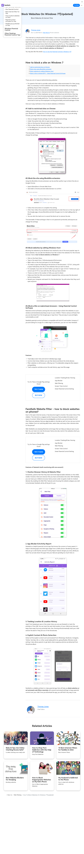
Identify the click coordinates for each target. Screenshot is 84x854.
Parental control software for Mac (10, 20)
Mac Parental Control (11, 9)
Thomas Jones (36, 30)
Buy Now (38, 395)
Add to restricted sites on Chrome (40, 67)
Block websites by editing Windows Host (42, 71)
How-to (9, 795)
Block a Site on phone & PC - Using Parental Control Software (49, 73)
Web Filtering (46, 32)
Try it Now (38, 389)
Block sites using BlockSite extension (41, 69)
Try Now (76, 5)
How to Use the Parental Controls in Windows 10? (58, 51)
